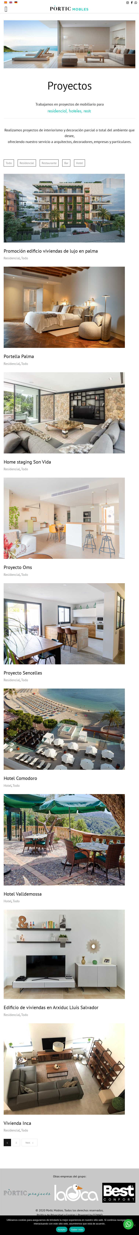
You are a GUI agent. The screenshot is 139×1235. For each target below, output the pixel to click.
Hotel (79, 163)
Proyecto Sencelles (23, 673)
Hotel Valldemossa (23, 894)
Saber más (77, 1229)
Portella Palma (19, 356)
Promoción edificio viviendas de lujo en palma (51, 251)
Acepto (62, 1229)
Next (30, 1142)
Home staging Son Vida (27, 462)
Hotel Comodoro (20, 778)
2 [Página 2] (16, 1142)
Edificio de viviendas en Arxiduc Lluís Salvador (51, 1007)
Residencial (27, 163)
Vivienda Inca (17, 1123)
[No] (134, 1225)
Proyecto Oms (18, 567)
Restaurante (49, 163)
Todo (9, 163)
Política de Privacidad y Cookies (56, 1215)
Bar (66, 163)
